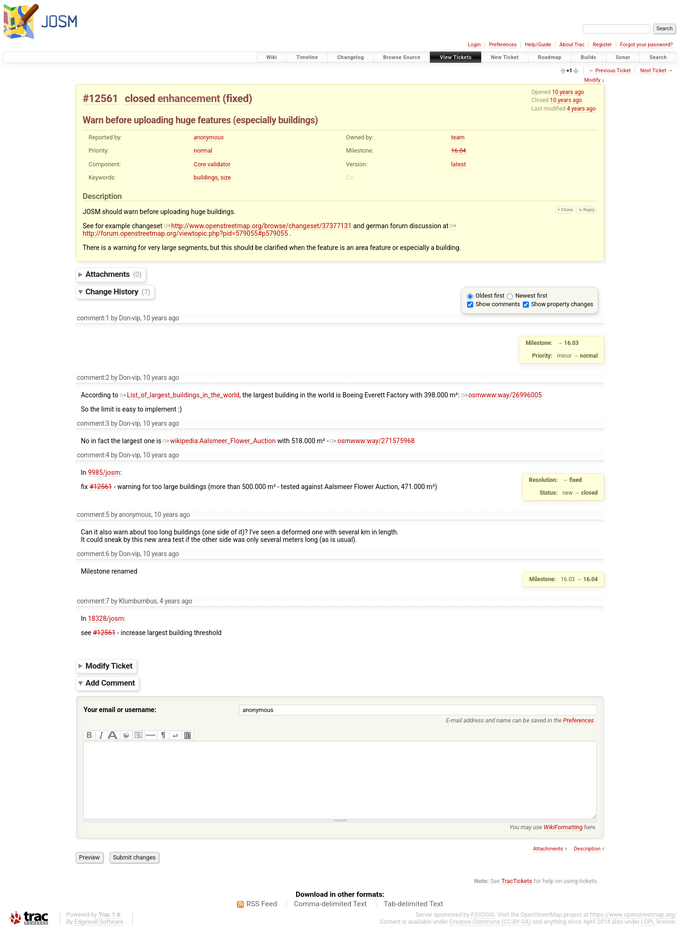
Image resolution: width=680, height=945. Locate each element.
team (458, 137)
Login (474, 45)
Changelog (350, 57)
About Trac (572, 45)
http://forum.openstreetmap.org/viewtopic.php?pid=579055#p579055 (270, 229)
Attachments (113, 274)
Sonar (623, 57)
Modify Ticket (108, 665)
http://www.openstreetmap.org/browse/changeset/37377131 (258, 226)
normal (203, 150)
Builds (588, 57)
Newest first (531, 295)
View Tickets (455, 57)
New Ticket (505, 57)
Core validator (212, 164)
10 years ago (568, 92)
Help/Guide (538, 45)
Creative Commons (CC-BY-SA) (490, 935)
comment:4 (93, 455)
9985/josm (104, 472)
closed (140, 98)
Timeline (307, 57)
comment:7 (93, 601)
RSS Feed (261, 918)
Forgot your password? (646, 45)
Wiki (271, 57)
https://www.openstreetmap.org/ (633, 928)
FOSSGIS (482, 928)
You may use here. (553, 841)
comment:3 (93, 423)
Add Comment (110, 683)
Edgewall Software (98, 935)
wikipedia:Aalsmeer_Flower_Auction (219, 441)
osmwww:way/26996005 (501, 395)
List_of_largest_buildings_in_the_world (179, 395)
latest (458, 164)
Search (658, 57)
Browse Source (402, 57)
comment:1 (93, 318)
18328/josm (106, 618)
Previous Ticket (613, 71)
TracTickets (517, 895)
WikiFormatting (563, 841)
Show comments (498, 304)
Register (602, 45)
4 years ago (581, 108)
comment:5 (93, 514)
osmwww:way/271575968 (372, 441)
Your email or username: (120, 709)
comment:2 (93, 377)
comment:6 (93, 554)
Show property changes (562, 304)
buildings (206, 177)
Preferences (503, 45)
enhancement (188, 98)
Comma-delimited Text (330, 918)
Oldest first (490, 295)
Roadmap (549, 57)
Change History (117, 291)
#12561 (100, 98)
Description (587, 863)
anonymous (209, 137)
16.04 (458, 150)
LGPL (648, 935)
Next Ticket (653, 71)
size (226, 177)
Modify (592, 80)
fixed (237, 98)
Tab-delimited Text (413, 918)
